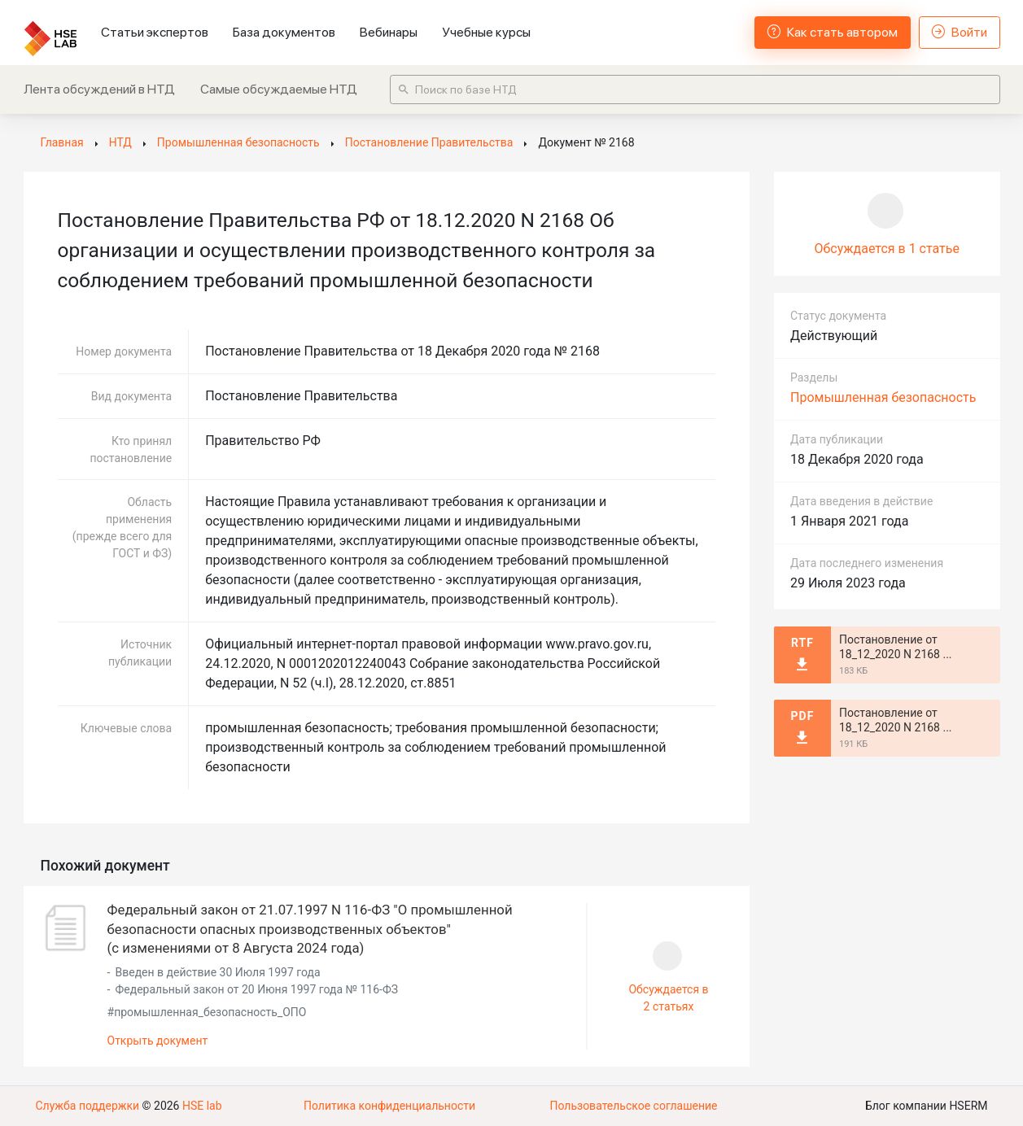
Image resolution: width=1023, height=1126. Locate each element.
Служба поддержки (88, 1105)
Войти (959, 32)
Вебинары (389, 32)
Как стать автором (832, 32)
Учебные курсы (486, 32)
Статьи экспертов (154, 32)
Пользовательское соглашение (633, 1105)
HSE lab (202, 1105)
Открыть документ (157, 1040)
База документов (284, 32)
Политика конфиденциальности (389, 1105)
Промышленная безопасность (883, 397)
